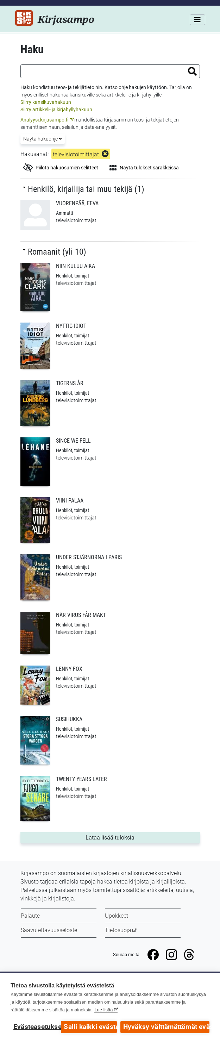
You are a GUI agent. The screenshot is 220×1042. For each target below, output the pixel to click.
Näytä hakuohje (42, 139)
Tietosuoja (118, 930)
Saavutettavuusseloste (49, 930)
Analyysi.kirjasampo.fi (44, 120)
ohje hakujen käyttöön (143, 87)
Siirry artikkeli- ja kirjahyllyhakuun (56, 109)
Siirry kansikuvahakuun (45, 102)
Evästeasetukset (35, 1027)
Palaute (30, 915)
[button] (192, 71)
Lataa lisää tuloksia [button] (124, 837)
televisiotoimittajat (76, 154)
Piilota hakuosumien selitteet (60, 167)
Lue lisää (103, 1009)
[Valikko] (197, 19)
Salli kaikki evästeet (90, 1027)
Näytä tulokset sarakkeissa (144, 167)
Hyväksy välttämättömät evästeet (166, 1027)
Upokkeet (116, 915)
